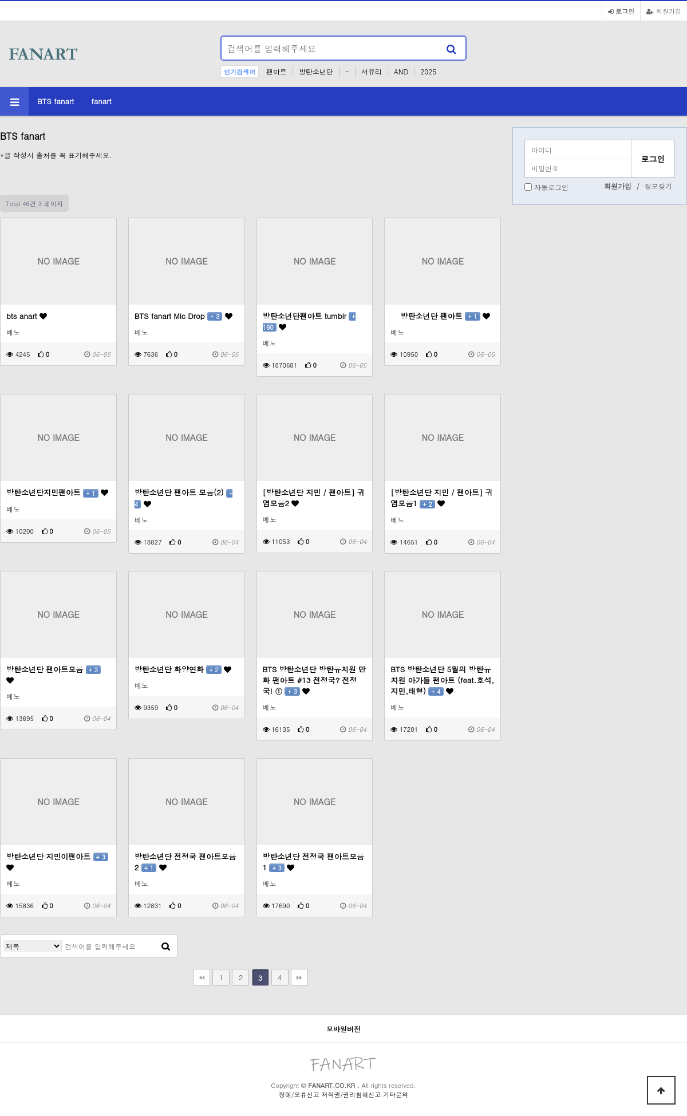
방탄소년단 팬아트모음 (53, 674)
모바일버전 (343, 1028)
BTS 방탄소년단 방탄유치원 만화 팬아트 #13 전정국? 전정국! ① (314, 680)
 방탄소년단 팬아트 (440, 315)
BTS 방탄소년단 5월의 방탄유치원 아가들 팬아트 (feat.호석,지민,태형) (442, 680)
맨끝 (299, 977)
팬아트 (276, 71)
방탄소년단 (316, 71)
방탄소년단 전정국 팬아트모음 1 (313, 862)
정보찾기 (658, 186)
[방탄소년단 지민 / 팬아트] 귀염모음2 (314, 497)
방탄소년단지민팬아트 (57, 492)
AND (401, 71)
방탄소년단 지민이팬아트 (57, 861)
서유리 (371, 71)
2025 (428, 71)
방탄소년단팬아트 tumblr (309, 321)
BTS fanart (55, 101)
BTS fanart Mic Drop (183, 315)
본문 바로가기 (0, 0)
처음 (201, 977)
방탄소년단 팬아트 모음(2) (184, 497)
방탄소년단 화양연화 (183, 669)
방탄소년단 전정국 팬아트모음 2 (185, 862)
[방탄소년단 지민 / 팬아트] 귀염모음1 (441, 497)
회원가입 (663, 10)
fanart (101, 101)
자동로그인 (551, 187)
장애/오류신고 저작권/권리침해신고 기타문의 (343, 1094)
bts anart (26, 315)
